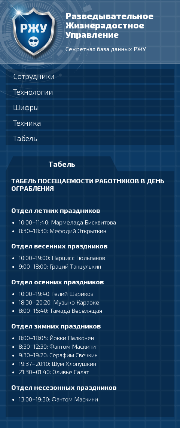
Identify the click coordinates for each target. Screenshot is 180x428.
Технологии (33, 91)
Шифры (26, 107)
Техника (27, 122)
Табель (25, 138)
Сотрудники (34, 75)
